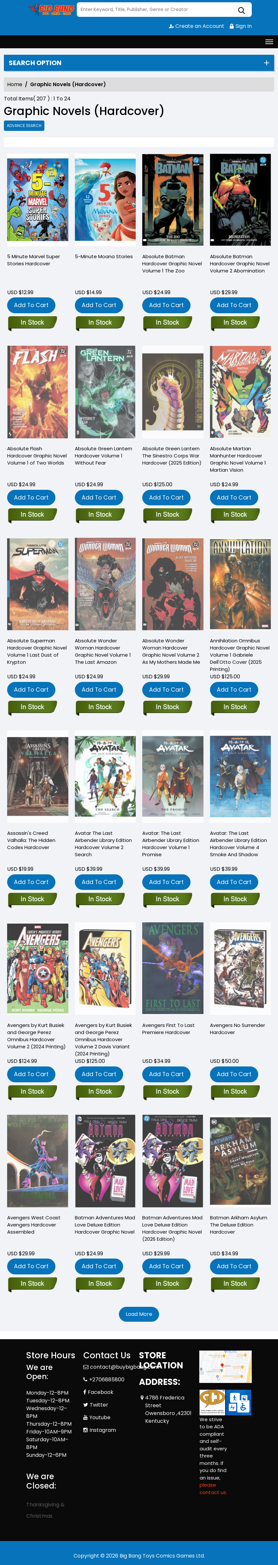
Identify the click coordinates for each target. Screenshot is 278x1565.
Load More (139, 1314)
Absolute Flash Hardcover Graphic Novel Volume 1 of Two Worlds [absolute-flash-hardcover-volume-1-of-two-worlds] (37, 455)
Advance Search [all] (24, 125)
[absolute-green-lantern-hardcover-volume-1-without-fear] (100, 515)
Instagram (102, 1430)
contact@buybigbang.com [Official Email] (124, 1367)
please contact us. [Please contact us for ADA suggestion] (213, 1488)
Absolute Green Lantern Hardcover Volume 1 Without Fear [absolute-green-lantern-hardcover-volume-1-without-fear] (103, 455)
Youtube (99, 1417)
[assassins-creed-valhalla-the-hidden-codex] (32, 899)
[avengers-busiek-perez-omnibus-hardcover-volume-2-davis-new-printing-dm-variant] (100, 1092)
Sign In (240, 26)
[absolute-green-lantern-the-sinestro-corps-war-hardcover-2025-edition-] (167, 515)
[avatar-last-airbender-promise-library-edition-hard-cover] (167, 899)
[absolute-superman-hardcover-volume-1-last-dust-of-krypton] (32, 707)
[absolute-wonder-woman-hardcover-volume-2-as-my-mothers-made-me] (167, 707)
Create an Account (196, 26)
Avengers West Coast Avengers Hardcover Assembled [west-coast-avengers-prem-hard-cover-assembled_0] (34, 1224)
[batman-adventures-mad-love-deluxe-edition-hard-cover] (100, 1284)
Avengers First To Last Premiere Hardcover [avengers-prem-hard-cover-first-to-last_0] (168, 1029)
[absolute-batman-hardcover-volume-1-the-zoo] (172, 202)
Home (14, 84)
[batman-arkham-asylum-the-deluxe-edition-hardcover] (235, 1284)
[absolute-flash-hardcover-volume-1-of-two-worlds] (32, 515)
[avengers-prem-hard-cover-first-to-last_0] (167, 1092)
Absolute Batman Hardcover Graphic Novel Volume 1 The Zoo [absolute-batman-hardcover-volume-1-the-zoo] (172, 263)
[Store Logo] (50, 9)
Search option (35, 63)
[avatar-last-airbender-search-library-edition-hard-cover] (100, 899)
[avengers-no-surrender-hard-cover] (235, 1092)
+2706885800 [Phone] (106, 1379)
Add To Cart (31, 305)
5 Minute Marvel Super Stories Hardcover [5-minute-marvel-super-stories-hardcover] (33, 260)
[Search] (164, 9)
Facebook (100, 1392)
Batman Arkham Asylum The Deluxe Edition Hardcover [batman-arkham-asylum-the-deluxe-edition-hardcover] (238, 1224)
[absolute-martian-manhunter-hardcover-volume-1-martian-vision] (235, 515)
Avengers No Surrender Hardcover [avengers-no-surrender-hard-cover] (237, 1029)
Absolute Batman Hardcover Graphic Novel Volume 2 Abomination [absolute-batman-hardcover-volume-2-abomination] (240, 263)
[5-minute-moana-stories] (105, 202)
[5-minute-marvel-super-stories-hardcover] (37, 202)
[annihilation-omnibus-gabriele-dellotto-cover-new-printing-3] (235, 707)
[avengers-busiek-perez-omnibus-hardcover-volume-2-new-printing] (32, 1092)
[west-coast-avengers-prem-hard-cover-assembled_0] (32, 1284)
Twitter (99, 1405)
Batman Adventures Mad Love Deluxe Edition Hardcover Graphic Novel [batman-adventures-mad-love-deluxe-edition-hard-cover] (105, 1224)
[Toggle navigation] (269, 42)
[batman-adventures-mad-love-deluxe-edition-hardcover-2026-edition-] (167, 1284)
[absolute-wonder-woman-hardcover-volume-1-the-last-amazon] (100, 707)
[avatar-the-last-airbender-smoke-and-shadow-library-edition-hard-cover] (235, 899)
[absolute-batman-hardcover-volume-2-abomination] (240, 202)
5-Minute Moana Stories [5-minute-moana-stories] (104, 256)
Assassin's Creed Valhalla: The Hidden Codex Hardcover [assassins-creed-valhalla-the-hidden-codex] (31, 840)
